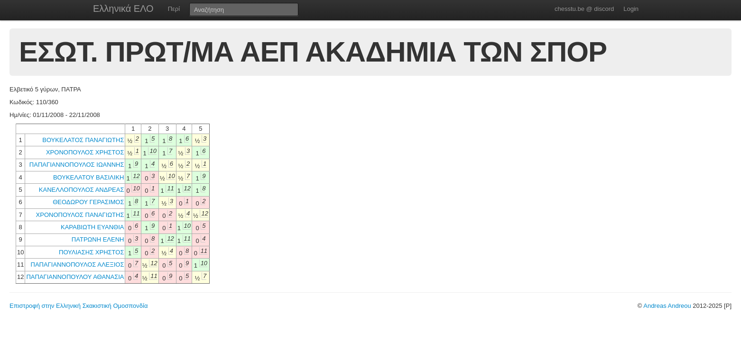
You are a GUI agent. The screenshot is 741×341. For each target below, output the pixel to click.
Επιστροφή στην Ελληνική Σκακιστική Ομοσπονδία (78, 305)
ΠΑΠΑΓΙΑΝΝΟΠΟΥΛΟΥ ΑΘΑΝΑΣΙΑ (75, 276)
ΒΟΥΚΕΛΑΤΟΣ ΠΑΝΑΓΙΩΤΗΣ (83, 140)
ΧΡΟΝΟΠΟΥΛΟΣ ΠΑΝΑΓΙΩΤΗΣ (80, 214)
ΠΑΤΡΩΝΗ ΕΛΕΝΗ (98, 239)
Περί (174, 8)
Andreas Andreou (667, 305)
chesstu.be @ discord (584, 8)
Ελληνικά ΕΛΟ (123, 8)
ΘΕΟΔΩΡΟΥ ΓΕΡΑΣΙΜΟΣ (88, 202)
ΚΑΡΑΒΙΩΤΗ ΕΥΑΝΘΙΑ (92, 227)
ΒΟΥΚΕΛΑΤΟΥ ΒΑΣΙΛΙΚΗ (88, 177)
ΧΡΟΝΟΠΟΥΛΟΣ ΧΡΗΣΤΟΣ (85, 152)
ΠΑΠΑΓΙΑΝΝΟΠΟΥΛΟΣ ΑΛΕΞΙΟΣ (77, 264)
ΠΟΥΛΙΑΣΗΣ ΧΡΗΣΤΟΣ (91, 252)
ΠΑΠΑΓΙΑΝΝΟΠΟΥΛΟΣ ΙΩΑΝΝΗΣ (76, 164)
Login (631, 8)
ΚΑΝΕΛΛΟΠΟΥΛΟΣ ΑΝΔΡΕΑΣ (81, 189)
